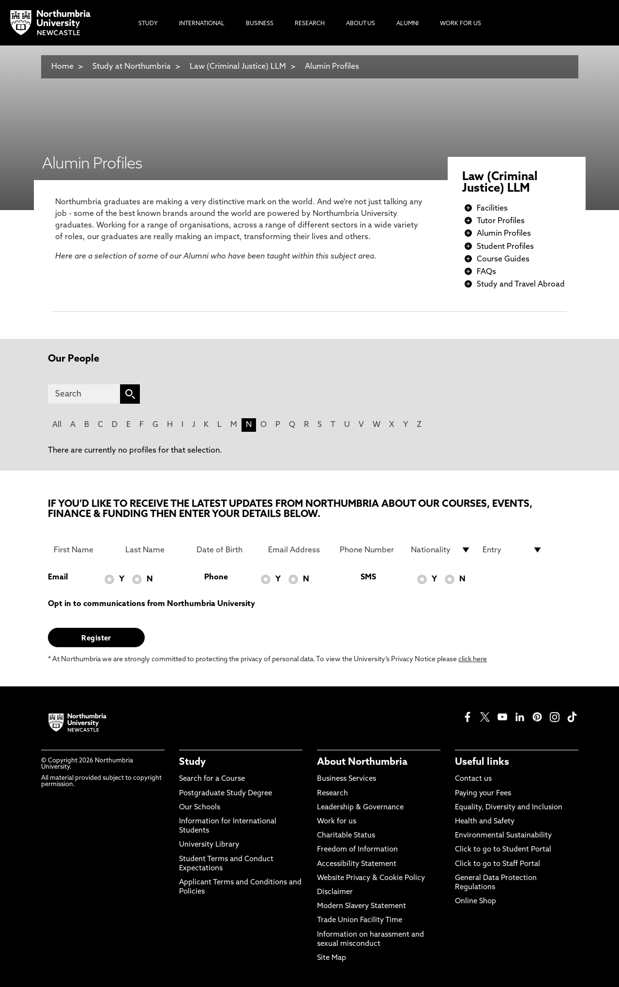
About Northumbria (362, 762)
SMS (368, 577)
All (56, 425)
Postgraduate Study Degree (225, 793)
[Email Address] (298, 550)
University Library (209, 845)
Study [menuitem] (148, 24)
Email (58, 577)
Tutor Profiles (501, 221)
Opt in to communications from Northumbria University (151, 604)
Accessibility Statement (356, 864)
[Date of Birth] (226, 550)
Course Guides (503, 259)
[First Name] (84, 550)
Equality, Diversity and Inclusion (508, 807)
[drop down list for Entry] (512, 550)
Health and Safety (484, 821)
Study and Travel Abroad (521, 285)
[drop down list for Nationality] (441, 550)
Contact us (473, 779)
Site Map (331, 958)
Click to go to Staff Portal (497, 864)
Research (332, 793)
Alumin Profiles (332, 67)
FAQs (486, 272)
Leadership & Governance (360, 807)
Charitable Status (346, 835)
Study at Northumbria (131, 67)
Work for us (336, 821)
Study (192, 762)
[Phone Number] (370, 550)
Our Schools (199, 807)
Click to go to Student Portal (503, 849)
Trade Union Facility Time (359, 920)
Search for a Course (212, 779)
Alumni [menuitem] (407, 24)
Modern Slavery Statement (361, 906)
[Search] (84, 394)
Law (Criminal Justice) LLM (238, 67)
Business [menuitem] (259, 24)
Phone (216, 577)
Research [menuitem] (310, 24)
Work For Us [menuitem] (460, 24)
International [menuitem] (202, 24)
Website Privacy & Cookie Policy (371, 878)
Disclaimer (335, 892)
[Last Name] (155, 550)
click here (472, 659)
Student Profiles (505, 247)
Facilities (492, 209)
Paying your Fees (483, 793)
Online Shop (475, 901)
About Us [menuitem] (360, 24)
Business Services (346, 779)
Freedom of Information (357, 849)
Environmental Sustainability (503, 835)
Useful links (482, 762)
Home (62, 67)
